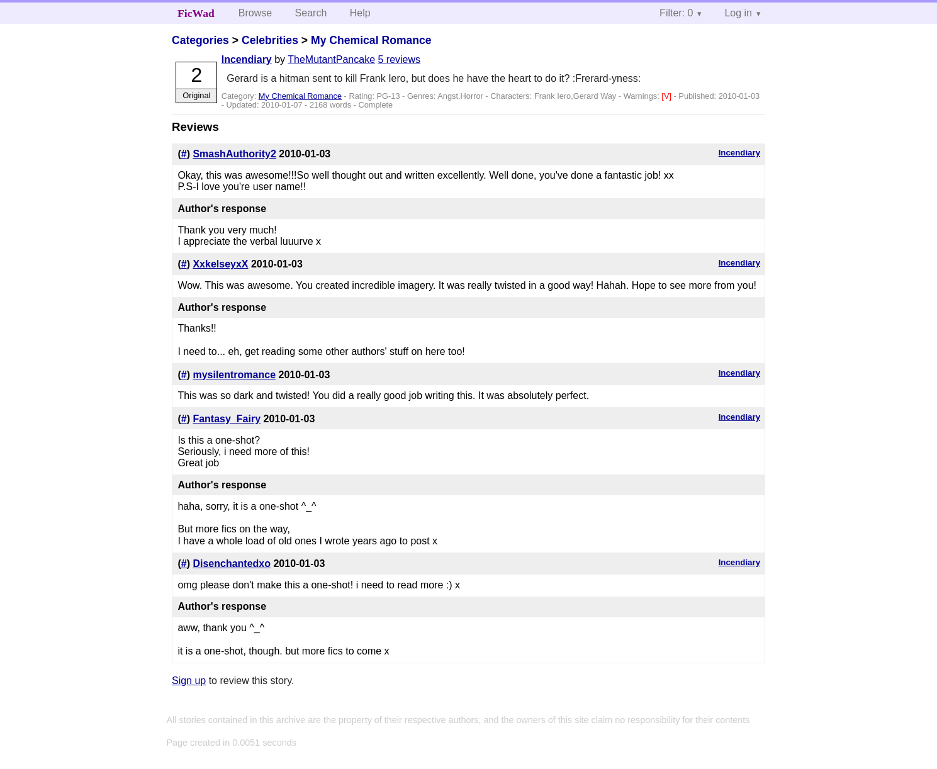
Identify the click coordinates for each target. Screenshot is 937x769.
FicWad (196, 13)
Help (360, 13)
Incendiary (247, 59)
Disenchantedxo (232, 563)
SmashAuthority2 (234, 154)
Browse (255, 13)
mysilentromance (234, 374)
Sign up (189, 680)
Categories (200, 40)
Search (311, 13)
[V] (667, 96)
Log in (738, 13)
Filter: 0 (676, 13)
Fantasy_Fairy (227, 418)
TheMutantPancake (331, 59)
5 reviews (399, 59)
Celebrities (270, 40)
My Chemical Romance (371, 40)
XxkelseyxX (220, 264)
